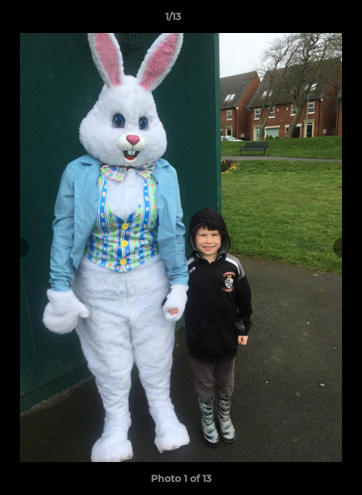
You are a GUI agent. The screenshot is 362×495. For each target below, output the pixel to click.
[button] (312, 20)
